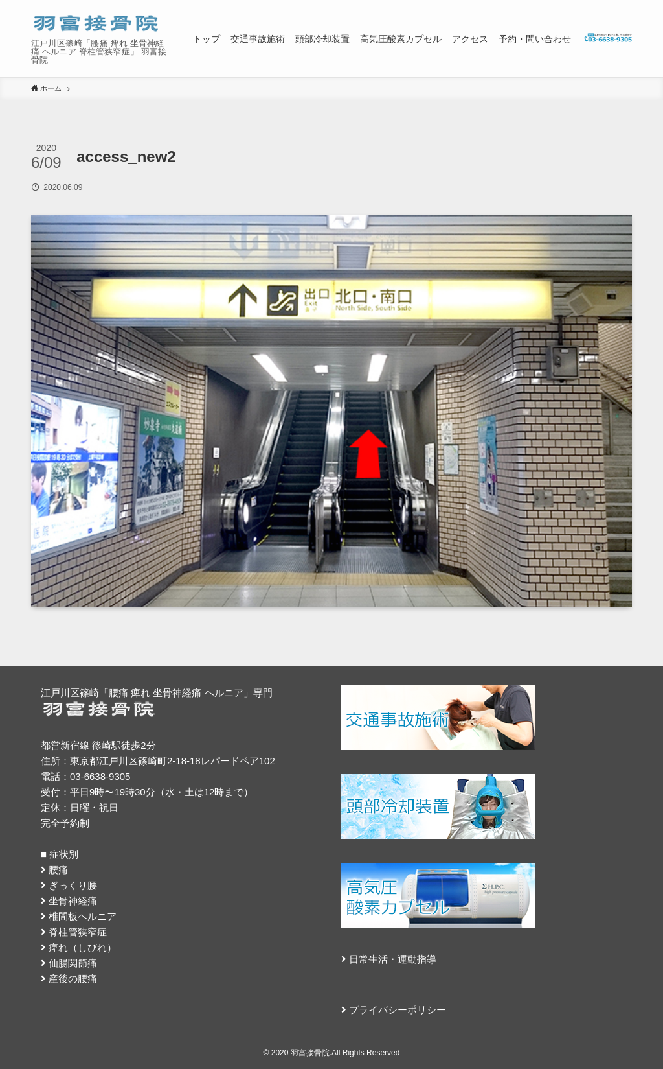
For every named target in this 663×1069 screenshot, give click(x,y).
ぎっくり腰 (73, 885)
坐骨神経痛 (73, 900)
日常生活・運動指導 (392, 959)
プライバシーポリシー (397, 1009)
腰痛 (58, 869)
